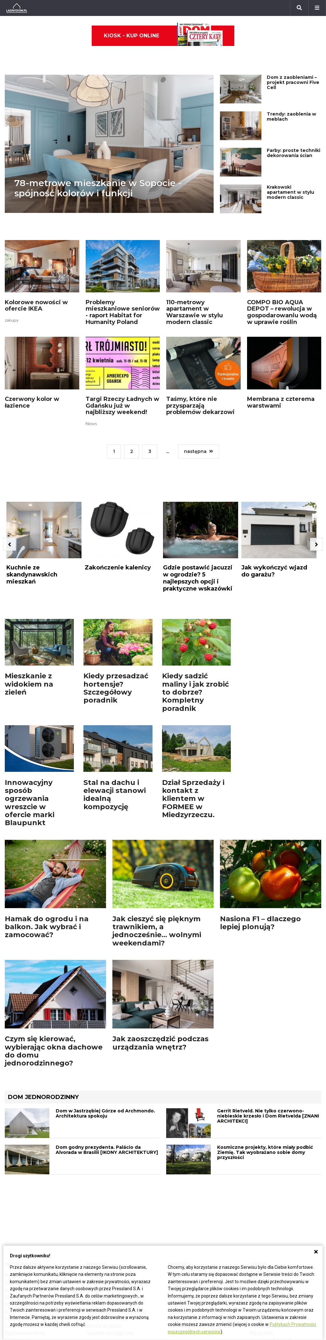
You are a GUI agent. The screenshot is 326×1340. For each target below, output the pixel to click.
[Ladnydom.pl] (16, 8)
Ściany (12, 1243)
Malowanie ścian (104, 1186)
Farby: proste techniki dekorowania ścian (293, 133)
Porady (13, 1172)
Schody (13, 1179)
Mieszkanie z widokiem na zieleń (29, 634)
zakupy (11, 289)
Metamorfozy (183, 1215)
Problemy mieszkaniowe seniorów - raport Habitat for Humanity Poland (123, 281)
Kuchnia (176, 1193)
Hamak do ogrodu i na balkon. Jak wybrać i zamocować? (47, 877)
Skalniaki (259, 1186)
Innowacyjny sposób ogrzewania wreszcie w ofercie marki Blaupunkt (29, 752)
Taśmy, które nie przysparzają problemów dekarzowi (200, 375)
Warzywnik (261, 1229)
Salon (174, 1172)
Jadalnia (177, 1208)
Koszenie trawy (266, 1215)
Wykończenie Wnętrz (109, 1179)
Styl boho (178, 1222)
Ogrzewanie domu (25, 1229)
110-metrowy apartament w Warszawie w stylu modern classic (194, 281)
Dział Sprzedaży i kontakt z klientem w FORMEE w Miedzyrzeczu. (193, 748)
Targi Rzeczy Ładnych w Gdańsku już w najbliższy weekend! (122, 375)
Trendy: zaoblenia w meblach (291, 97)
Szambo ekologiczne (109, 1229)
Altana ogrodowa (268, 1179)
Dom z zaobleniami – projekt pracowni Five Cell (293, 63)
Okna (10, 1193)
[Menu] (317, 8)
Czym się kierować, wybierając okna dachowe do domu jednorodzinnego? (54, 1001)
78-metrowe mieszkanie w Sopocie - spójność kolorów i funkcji (98, 168)
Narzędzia (97, 1193)
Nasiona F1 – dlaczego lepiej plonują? (260, 873)
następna (198, 421)
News (91, 392)
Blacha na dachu (104, 1222)
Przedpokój (181, 1201)
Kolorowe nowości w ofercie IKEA (36, 275)
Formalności (18, 1215)
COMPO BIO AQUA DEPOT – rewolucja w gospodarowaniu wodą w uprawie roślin (282, 281)
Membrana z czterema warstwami (281, 372)
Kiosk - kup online (163, 36)
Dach (10, 1208)
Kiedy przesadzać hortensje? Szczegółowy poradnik (115, 638)
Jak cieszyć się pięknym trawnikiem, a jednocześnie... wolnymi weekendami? (156, 881)
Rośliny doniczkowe (271, 1193)
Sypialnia (178, 1186)
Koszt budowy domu (28, 1201)
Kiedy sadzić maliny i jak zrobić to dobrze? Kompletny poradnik (195, 642)
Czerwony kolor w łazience (32, 372)
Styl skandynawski (188, 1229)
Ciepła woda (18, 1222)
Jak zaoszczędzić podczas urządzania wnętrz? (160, 993)
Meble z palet (264, 1208)
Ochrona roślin (265, 1201)
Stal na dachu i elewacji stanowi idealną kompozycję (114, 744)
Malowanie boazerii (108, 1201)
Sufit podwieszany (107, 1215)
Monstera (260, 1172)
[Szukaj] (299, 8)
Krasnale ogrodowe (271, 1243)
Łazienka (178, 1179)
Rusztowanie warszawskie (116, 1208)
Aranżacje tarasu (267, 1222)
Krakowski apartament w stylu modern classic (290, 173)
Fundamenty (18, 1236)
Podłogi (95, 1172)
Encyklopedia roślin (270, 1236)
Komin (12, 1186)
